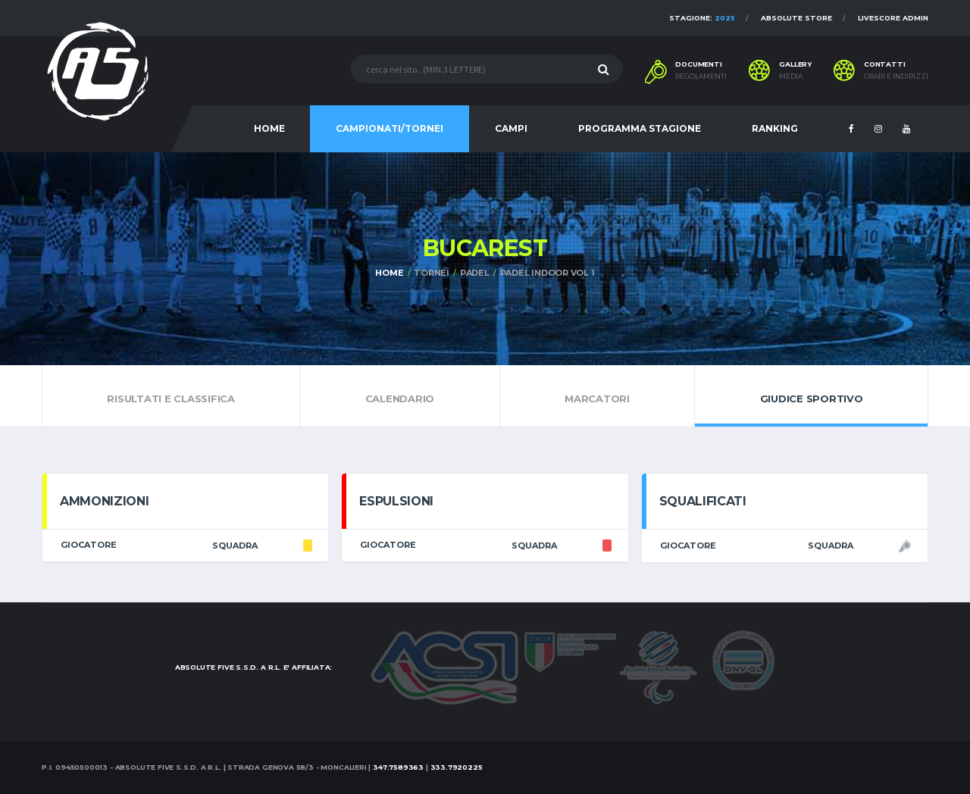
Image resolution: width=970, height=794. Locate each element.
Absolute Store (796, 18)
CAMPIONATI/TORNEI (389, 128)
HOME (269, 128)
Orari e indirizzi (896, 76)
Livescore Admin (893, 18)
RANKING (775, 128)
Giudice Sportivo (811, 395)
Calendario (399, 395)
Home (389, 272)
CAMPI (511, 128)
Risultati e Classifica (171, 395)
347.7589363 (398, 767)
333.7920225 (456, 767)
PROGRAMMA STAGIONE (639, 128)
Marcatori (597, 395)
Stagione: (702, 18)
